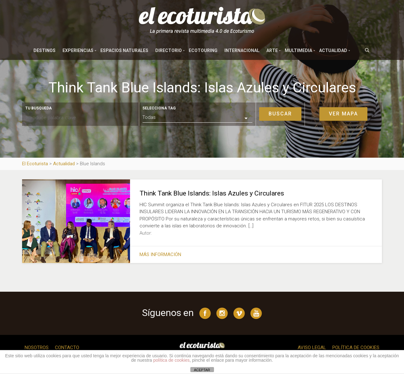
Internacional (241, 50)
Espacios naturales (124, 50)
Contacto (67, 347)
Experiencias (77, 50)
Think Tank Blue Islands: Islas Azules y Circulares (212, 193)
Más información (160, 254)
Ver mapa (343, 114)
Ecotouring (203, 50)
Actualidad (333, 50)
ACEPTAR (202, 370)
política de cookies (171, 360)
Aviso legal (312, 347)
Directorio (168, 50)
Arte (272, 50)
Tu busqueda (38, 108)
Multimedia (298, 50)
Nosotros (37, 347)
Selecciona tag (159, 108)
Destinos (44, 50)
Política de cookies (355, 347)
